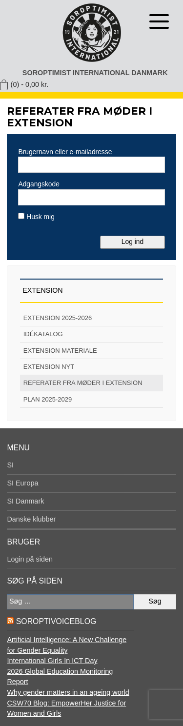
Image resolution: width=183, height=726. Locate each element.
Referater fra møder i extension (82, 382)
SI (10, 465)
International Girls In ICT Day (52, 661)
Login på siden (30, 559)
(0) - (30, 84)
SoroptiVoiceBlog (56, 621)
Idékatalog (43, 334)
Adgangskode (38, 184)
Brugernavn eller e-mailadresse (65, 152)
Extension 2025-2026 (57, 318)
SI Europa (22, 483)
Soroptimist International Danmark (95, 73)
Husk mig (36, 217)
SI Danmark (25, 501)
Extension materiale (60, 350)
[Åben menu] (159, 21)
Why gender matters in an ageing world (68, 692)
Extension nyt (48, 366)
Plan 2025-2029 (47, 399)
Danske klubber (31, 519)
